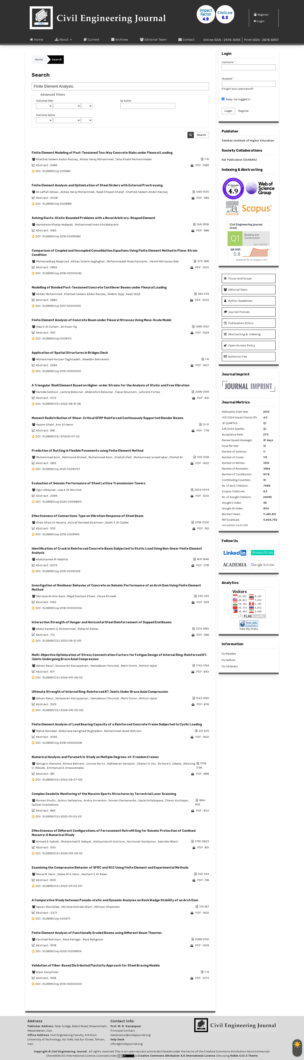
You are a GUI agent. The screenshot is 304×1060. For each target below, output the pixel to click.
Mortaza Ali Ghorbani (51, 596)
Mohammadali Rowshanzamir (127, 261)
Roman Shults (46, 800)
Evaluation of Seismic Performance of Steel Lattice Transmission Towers (88, 483)
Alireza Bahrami (74, 763)
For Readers (229, 653)
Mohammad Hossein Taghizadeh (58, 359)
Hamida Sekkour (47, 392)
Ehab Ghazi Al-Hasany (51, 522)
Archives (119, 39)
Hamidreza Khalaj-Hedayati (55, 224)
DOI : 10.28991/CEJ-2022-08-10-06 (58, 404)
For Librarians (230, 666)
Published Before (45, 115)
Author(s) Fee (235, 356)
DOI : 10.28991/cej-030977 (53, 918)
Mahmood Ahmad (74, 457)
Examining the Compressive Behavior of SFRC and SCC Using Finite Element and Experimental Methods (110, 867)
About (62, 39)
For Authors (229, 660)
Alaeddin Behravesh (95, 359)
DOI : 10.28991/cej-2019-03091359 (57, 571)
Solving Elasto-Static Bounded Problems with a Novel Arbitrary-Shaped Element (93, 218)
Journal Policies (237, 312)
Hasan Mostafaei (48, 907)
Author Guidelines (238, 300)
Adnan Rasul (45, 666)
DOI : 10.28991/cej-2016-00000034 (58, 608)
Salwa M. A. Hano (68, 874)
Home (36, 39)
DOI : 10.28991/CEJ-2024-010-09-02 (59, 853)
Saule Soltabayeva (151, 800)
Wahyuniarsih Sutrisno (109, 841)
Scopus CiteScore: (233, 491)
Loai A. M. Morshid (69, 490)
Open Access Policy (239, 345)
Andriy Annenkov (95, 800)
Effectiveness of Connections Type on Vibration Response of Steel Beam (87, 516)
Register (261, 14)
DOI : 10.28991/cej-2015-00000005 (58, 984)
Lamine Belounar (72, 392)
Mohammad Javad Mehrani (122, 731)
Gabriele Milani (168, 841)
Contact (186, 39)
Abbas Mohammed (49, 294)
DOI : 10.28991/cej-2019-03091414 (57, 534)
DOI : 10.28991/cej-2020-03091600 (58, 501)
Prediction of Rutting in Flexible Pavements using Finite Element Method (87, 451)
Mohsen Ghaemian (107, 907)
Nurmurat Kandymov (141, 841)
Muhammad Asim (48, 457)
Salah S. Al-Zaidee (117, 522)
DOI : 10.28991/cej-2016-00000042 (58, 273)
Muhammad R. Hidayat (76, 841)
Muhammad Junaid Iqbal (151, 457)
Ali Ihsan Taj (69, 326)
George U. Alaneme (49, 763)
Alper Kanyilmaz (47, 972)
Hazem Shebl (45, 424)
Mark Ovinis (129, 666)
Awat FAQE (133, 294)
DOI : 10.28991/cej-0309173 (53, 338)
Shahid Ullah (123, 457)
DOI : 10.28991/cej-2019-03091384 (58, 236)
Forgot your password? (238, 89)
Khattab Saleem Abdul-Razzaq (57, 159)
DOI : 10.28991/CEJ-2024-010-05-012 (59, 710)
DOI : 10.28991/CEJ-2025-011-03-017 (59, 886)
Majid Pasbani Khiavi (81, 596)
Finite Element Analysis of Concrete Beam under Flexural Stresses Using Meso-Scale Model (101, 320)
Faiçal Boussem (126, 392)
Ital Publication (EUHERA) (239, 160)
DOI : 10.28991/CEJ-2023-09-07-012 (59, 779)
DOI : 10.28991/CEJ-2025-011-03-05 (58, 816)
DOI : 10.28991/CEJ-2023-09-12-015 (58, 640)
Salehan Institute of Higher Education (248, 140)
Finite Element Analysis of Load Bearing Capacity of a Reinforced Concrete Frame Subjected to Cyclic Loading (117, 724)
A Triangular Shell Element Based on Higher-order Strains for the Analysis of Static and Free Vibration (110, 385)
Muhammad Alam (100, 457)
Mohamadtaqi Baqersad (53, 261)
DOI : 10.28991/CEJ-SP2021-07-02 (57, 436)
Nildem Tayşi (116, 294)
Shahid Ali (176, 457)
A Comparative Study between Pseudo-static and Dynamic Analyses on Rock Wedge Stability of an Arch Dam (115, 900)
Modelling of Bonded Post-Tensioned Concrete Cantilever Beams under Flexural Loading (99, 287)
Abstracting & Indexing (242, 334)
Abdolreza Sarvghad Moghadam (80, 731)
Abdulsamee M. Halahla (52, 559)
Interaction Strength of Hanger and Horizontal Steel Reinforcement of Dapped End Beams (102, 622)
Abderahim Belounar (99, 392)
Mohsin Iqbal (148, 666)
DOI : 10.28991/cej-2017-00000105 (58, 306)
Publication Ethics (239, 323)
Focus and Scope (238, 278)
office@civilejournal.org (126, 1044)
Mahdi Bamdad (46, 731)
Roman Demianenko (123, 800)
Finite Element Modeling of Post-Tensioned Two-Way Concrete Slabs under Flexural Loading (102, 153)
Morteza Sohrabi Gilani (77, 907)
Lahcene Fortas (149, 392)
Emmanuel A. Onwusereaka (65, 768)
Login (259, 21)
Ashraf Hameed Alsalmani (86, 522)
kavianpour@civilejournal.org (130, 1035)
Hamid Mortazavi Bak (164, 261)
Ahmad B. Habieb (48, 841)
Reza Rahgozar (93, 939)
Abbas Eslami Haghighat (88, 261)
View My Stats (248, 629)
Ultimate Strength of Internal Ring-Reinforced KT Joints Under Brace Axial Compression (100, 692)
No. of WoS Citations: (235, 485)
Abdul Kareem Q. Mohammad (56, 629)
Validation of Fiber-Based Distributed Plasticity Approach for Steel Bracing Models (96, 965)
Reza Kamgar (72, 939)
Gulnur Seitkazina (70, 800)
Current (91, 39)
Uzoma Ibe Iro (96, 763)
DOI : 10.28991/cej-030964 (53, 171)
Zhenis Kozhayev (177, 800)
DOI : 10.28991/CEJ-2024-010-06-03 (59, 677)
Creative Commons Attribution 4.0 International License (176, 1055)
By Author (125, 100)
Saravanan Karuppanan (72, 666)
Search (201, 134)
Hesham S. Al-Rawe (94, 874)
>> (205, 1002)
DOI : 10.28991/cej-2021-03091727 (57, 469)
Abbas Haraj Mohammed (97, 159)
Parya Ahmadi (106, 596)
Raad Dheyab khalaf (110, 192)
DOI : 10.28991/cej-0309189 (53, 204)
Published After (44, 100)
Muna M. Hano (46, 874)
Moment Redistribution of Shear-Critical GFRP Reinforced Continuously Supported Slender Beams (107, 418)
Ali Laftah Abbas (47, 192)
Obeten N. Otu (146, 763)
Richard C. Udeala (170, 763)
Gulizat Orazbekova (45, 804)
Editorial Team (153, 39)
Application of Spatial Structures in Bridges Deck (70, 353)
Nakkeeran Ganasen (121, 763)
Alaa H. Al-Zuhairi (47, 326)
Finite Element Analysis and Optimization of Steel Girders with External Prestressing (97, 185)
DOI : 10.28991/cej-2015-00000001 (58, 371)
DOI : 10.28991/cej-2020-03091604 (58, 951)
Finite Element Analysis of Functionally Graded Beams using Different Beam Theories (97, 933)
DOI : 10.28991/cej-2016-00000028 (58, 743)
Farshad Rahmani (48, 939)
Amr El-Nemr (64, 424)
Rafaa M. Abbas (88, 629)
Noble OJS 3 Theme (243, 1055)
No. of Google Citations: (236, 497)
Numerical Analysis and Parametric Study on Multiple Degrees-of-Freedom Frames (95, 757)
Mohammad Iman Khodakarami (97, 224)
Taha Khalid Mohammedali (133, 159)
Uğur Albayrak (46, 490)
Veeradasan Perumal (104, 666)
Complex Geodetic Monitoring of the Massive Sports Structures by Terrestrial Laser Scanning (104, 794)
